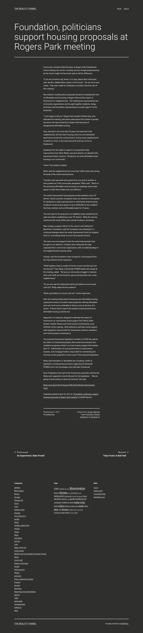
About (126, 9)
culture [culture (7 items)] (79, 493)
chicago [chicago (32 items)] (63, 492)
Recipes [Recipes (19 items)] (65, 509)
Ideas (16, 535)
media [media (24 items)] (76, 502)
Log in (96, 488)
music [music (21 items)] (82, 502)
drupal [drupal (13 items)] (84, 496)
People (16, 567)
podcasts (17, 576)
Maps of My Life (20, 548)
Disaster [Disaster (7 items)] (74, 496)
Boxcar (16, 494)
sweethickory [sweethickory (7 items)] (80, 509)
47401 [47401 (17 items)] (56, 489)
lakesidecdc (84, 417)
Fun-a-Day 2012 (20, 516)
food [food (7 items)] (68, 499)
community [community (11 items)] (74, 493)
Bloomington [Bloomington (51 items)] (77, 488)
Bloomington (19, 491)
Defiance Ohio (19, 510)
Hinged (17, 529)
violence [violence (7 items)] (72, 512)
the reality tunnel (25, 8)
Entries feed (98, 491)
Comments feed (100, 494)
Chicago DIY (18, 500)
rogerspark (94, 417)
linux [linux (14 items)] (71, 502)
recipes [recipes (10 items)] (71, 510)
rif (89, 417)
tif (99, 417)
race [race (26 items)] (56, 509)
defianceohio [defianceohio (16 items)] (59, 496)
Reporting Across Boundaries (25, 592)
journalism (18, 538)
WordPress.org (99, 497)
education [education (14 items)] (57, 499)
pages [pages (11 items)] (56, 506)
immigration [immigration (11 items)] (58, 502)
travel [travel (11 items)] (63, 513)
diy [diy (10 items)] (77, 496)
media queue (19, 551)
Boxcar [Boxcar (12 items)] (56, 493)
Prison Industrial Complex (23, 579)
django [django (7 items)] (80, 496)
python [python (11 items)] (86, 506)
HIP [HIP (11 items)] (85, 499)
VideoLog (17, 607)
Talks (16, 598)
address (17, 488)
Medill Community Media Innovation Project (30, 554)
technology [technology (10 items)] (57, 513)
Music (16, 557)
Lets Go (17, 541)
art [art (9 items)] (66, 489)
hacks (16, 522)
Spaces (17, 595)
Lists (16, 544)
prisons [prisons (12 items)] (67, 506)
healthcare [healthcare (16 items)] (79, 499)
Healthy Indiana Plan (21, 525)
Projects (17, 582)
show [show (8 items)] (75, 509)
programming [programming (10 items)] (74, 506)
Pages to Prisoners (21, 563)
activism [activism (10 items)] (62, 489)
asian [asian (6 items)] (68, 489)
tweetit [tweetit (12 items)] (67, 513)
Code (16, 507)
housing (96, 414)
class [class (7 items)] (68, 493)
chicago (90, 412)
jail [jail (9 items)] (69, 502)
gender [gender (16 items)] (72, 499)
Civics (16, 503)
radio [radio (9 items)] (59, 509)
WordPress (124, 624)
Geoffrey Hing (49, 414)
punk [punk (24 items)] (81, 506)
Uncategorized (19, 604)
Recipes (17, 585)
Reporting (96, 412)
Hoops (16, 532)
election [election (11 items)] (64, 499)
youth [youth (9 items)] (75, 512)
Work (119, 9)
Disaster (17, 513)
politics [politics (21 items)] (61, 506)
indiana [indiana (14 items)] (64, 502)
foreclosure (90, 414)
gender (16, 519)
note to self (18, 560)
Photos (17, 573)
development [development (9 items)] (68, 496)
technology (18, 601)
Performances (19, 570)
